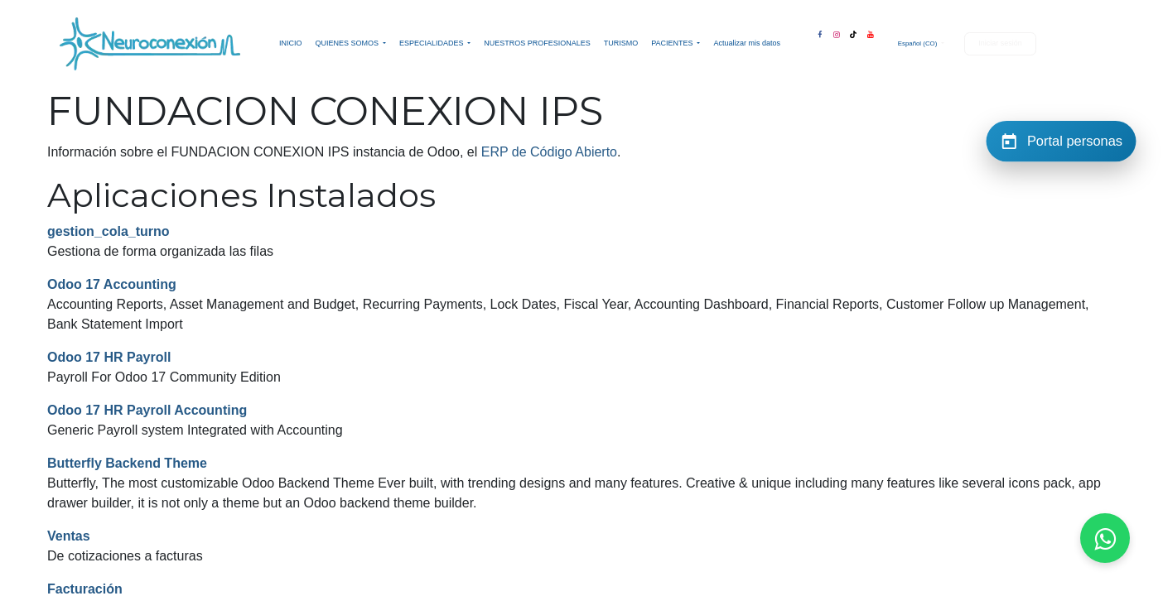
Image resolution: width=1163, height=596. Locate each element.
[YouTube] (870, 31)
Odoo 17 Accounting (111, 284)
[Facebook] (819, 31)
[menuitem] (291, 43)
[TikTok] (853, 31)
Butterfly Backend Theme (127, 463)
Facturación (85, 589)
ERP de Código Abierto (549, 152)
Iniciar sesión (1000, 43)
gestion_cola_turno (108, 231)
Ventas (68, 536)
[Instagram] (836, 31)
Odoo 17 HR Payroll (109, 357)
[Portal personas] (1061, 140)
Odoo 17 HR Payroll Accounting (147, 410)
